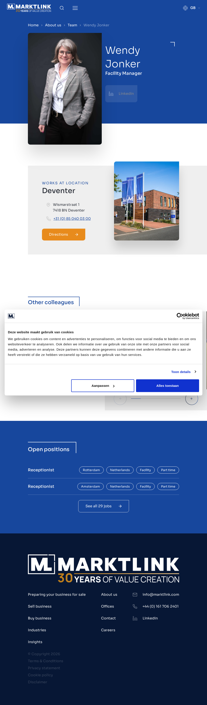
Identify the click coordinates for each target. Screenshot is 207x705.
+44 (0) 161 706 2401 (160, 606)
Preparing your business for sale (57, 594)
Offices (107, 606)
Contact (108, 618)
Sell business (40, 606)
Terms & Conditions (45, 661)
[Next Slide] (191, 398)
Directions (63, 234)
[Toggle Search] (62, 8)
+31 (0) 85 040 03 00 (72, 218)
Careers (108, 630)
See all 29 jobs (103, 506)
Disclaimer (37, 682)
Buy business (39, 618)
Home (33, 25)
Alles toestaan (167, 385)
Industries (37, 630)
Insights (35, 642)
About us (53, 25)
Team (72, 25)
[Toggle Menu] (75, 8)
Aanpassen (103, 385)
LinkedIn (126, 93)
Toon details (181, 371)
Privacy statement (44, 668)
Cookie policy (40, 675)
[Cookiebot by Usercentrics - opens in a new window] (180, 316)
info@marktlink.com (161, 594)
